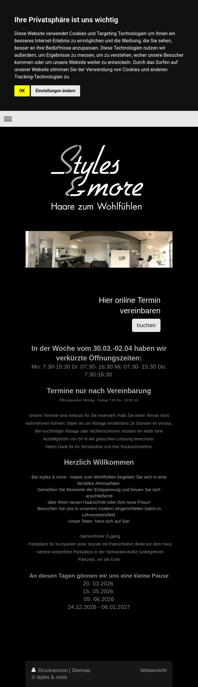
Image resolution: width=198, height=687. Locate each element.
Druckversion (50, 670)
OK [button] (22, 90)
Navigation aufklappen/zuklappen (99, 118)
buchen (146, 325)
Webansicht (153, 670)
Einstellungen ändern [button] (56, 90)
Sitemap (81, 670)
